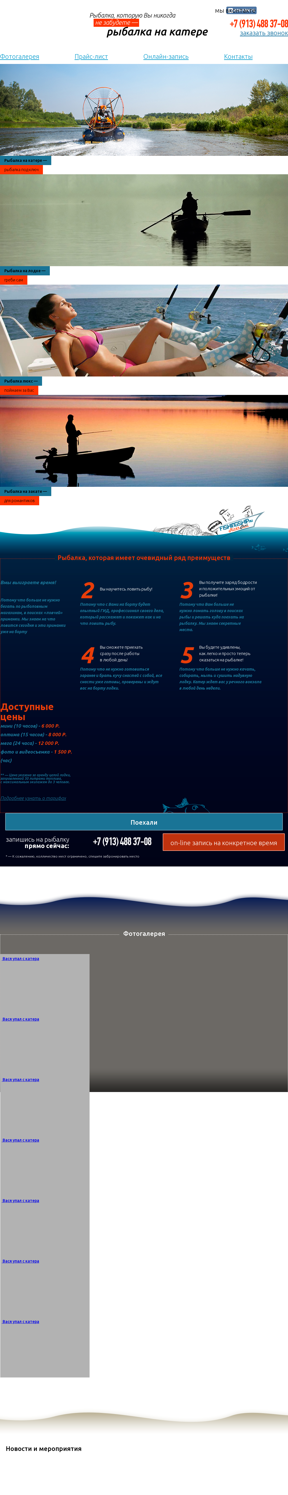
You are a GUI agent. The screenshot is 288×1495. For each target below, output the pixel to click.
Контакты (238, 56)
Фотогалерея (19, 56)
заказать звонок (264, 33)
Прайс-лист (91, 56)
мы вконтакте (235, 10)
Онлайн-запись (166, 56)
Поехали (144, 822)
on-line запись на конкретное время (223, 842)
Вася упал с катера (21, 958)
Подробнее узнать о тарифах (33, 798)
